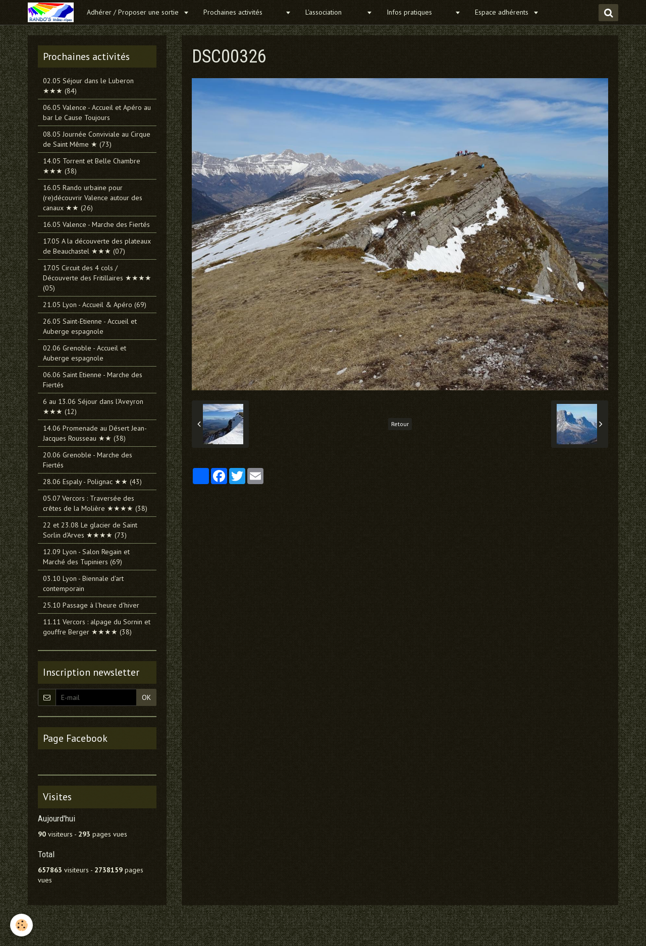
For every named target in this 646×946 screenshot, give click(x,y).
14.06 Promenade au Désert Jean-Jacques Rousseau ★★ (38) (95, 433)
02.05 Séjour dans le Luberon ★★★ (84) (88, 85)
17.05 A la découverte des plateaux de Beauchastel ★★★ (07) (97, 246)
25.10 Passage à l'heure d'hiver (91, 605)
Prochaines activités (243, 12)
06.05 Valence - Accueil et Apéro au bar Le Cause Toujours (97, 112)
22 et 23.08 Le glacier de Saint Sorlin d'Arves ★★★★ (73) (90, 530)
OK (146, 697)
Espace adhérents (502, 12)
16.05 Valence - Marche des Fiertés (96, 224)
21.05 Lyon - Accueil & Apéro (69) (94, 304)
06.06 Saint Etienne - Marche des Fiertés (92, 379)
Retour (400, 424)
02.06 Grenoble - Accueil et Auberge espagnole (84, 353)
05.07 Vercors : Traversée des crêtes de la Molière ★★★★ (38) (95, 503)
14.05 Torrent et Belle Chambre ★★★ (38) (91, 165)
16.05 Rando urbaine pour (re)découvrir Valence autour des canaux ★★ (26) (92, 197)
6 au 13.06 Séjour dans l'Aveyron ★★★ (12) (93, 406)
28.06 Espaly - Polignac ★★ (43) (92, 481)
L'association (334, 12)
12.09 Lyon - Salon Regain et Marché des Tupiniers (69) (86, 556)
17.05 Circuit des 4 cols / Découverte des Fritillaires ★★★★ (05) (97, 277)
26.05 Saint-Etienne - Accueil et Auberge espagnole (90, 326)
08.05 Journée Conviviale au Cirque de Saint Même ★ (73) (96, 139)
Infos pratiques (419, 12)
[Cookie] (21, 925)
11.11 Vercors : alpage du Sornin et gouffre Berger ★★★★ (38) (96, 626)
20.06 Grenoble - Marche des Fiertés (87, 459)
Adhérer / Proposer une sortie (134, 12)
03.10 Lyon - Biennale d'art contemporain (83, 583)
